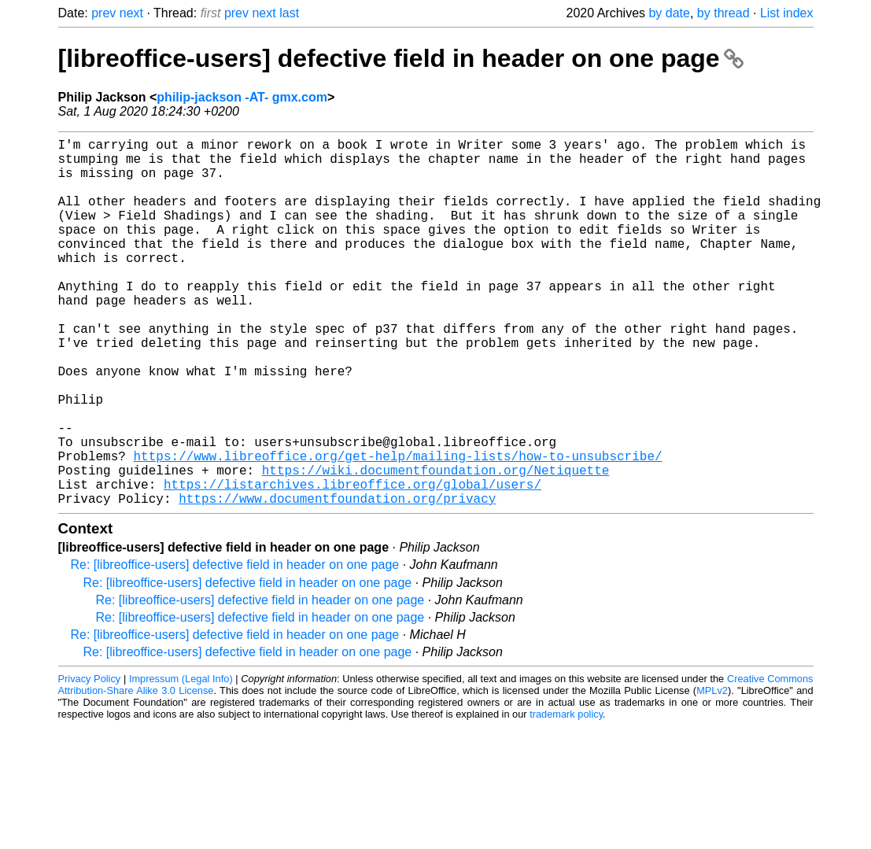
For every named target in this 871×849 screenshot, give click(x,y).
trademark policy (566, 796)
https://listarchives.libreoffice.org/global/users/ (352, 562)
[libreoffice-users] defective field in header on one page (401, 58)
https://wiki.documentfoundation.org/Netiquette (436, 545)
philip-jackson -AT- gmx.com (242, 97)
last (289, 13)
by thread (723, 13)
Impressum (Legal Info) (181, 760)
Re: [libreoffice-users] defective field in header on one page (235, 646)
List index (787, 13)
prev (103, 13)
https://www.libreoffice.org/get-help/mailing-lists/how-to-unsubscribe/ (398, 528)
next (131, 13)
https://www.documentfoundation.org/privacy (337, 580)
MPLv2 (712, 772)
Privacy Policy (89, 760)
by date (668, 13)
